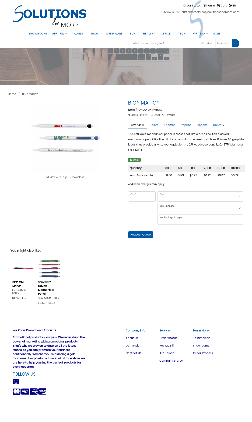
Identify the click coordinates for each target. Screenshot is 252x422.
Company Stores (171, 361)
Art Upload (166, 353)
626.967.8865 (170, 12)
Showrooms (38, 34)
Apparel (59, 34)
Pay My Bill (166, 346)
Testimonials (201, 338)
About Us (132, 338)
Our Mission (133, 346)
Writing (200, 34)
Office (167, 34)
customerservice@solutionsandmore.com (210, 12)
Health (149, 34)
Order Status (168, 338)
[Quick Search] (163, 43)
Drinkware (115, 34)
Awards (79, 34)
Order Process (203, 353)
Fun (134, 34)
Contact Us (133, 353)
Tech (183, 34)
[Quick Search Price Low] (207, 43)
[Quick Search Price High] (223, 43)
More (217, 34)
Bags (96, 34)
